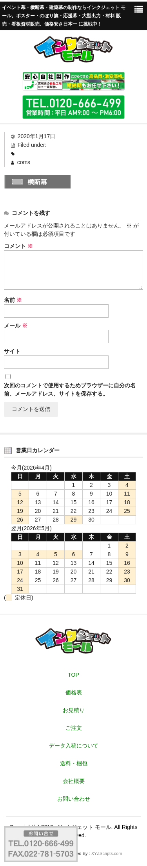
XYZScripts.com (106, 853)
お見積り (74, 710)
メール (15, 325)
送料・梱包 (73, 763)
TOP (73, 675)
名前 (13, 300)
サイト (12, 351)
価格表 (73, 692)
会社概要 (74, 781)
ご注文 (73, 728)
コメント (18, 246)
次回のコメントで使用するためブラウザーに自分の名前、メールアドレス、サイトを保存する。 (70, 389)
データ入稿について (73, 745)
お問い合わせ (73, 799)
